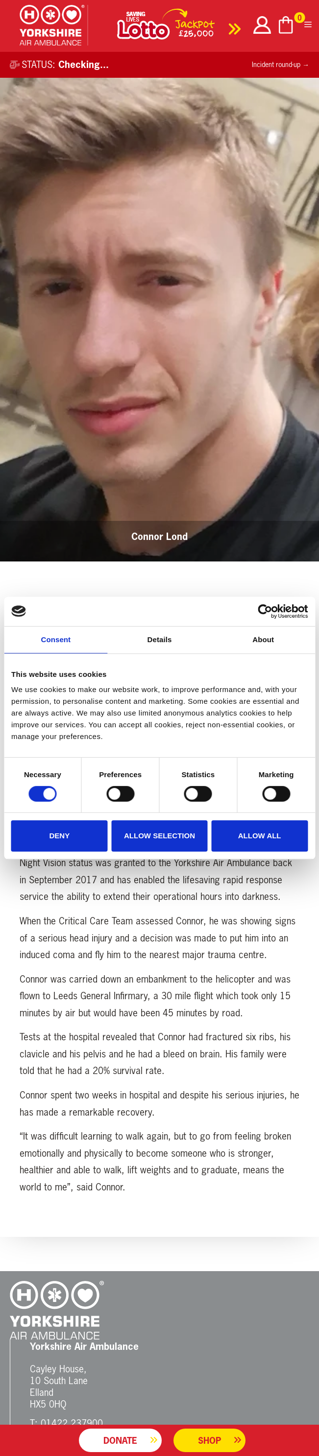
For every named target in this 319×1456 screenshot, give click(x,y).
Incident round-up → (280, 64)
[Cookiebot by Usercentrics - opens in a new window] (265, 611)
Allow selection (159, 835)
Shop (209, 1440)
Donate (120, 1440)
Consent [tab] (56, 639)
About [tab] (263, 639)
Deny (59, 835)
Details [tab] (159, 639)
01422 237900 (72, 1423)
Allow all (259, 835)
